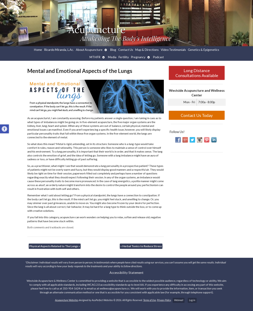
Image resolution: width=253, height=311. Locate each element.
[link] (4, 128)
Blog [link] (113, 50)
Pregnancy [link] (138, 57)
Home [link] (38, 50)
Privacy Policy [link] (164, 300)
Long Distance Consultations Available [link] (196, 73)
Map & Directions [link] (147, 50)
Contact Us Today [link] (197, 115)
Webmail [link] (178, 300)
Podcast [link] (158, 57)
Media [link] (112, 57)
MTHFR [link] (94, 57)
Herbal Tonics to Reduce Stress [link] (141, 246)
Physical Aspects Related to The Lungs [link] (54, 246)
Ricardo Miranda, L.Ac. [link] (59, 50)
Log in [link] (192, 300)
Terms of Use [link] (149, 300)
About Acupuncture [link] (89, 50)
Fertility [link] (123, 57)
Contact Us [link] (125, 50)
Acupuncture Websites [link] (66, 300)
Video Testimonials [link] (173, 50)
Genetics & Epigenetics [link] (203, 50)
